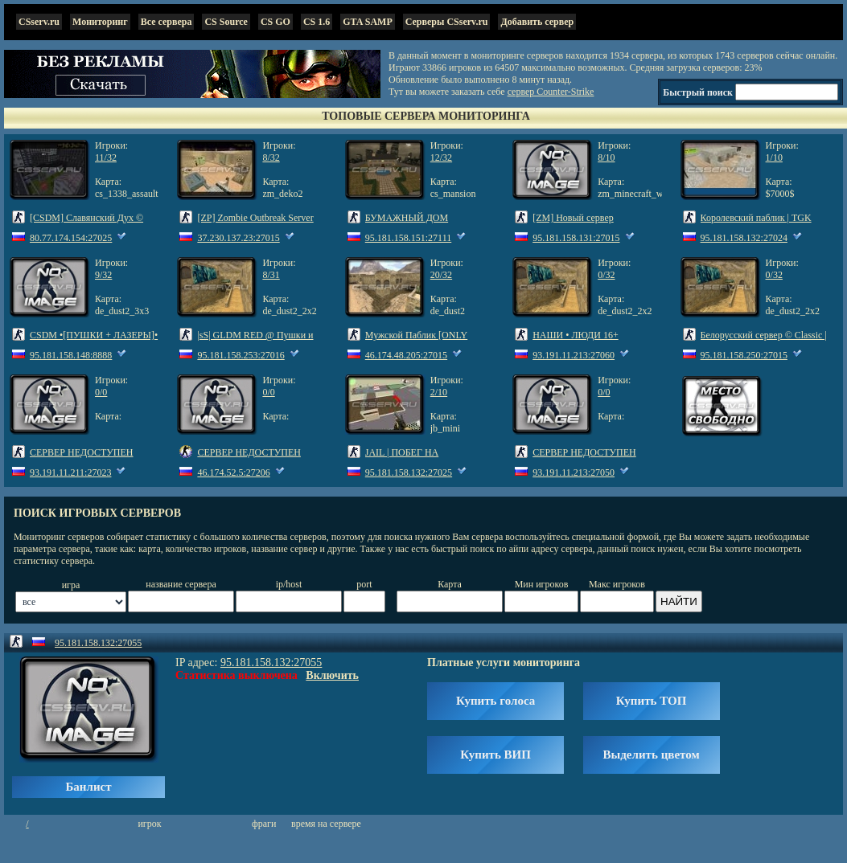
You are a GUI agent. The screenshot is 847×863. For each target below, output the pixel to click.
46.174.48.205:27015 (406, 355)
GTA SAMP (367, 21)
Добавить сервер (537, 21)
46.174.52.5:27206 (233, 472)
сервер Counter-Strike (551, 91)
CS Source (225, 21)
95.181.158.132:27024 (744, 237)
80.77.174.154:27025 (71, 237)
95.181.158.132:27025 (408, 472)
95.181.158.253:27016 (240, 355)
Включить (332, 675)
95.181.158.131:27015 (575, 237)
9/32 (103, 274)
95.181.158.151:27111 (408, 237)
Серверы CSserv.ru (446, 21)
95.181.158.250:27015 (744, 355)
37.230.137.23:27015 (238, 237)
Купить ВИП (495, 754)
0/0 (101, 392)
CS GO (275, 21)
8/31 (270, 274)
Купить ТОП (651, 700)
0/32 (606, 274)
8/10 (606, 157)
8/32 (270, 157)
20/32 (441, 274)
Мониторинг (100, 21)
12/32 (441, 157)
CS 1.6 (316, 21)
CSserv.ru (39, 21)
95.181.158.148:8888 (71, 355)
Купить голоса (495, 700)
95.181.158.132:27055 (98, 642)
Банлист (88, 786)
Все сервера (166, 21)
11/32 (106, 157)
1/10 (774, 157)
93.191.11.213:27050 (573, 472)
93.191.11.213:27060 (573, 355)
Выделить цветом (651, 754)
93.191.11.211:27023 (70, 472)
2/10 (438, 392)
